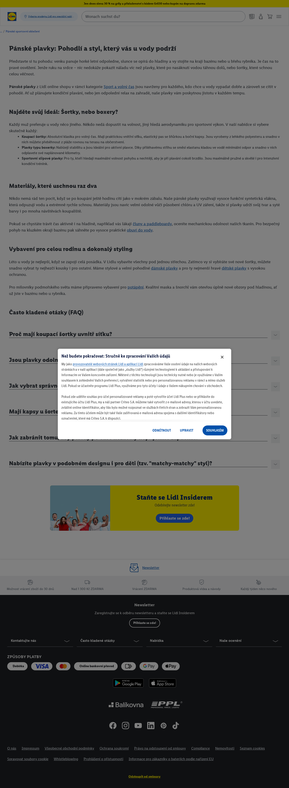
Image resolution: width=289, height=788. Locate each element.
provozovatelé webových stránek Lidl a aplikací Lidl (108, 364)
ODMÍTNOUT (161, 430)
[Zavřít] (222, 357)
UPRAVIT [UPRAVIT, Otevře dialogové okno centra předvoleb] (186, 430)
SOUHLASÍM (215, 430)
